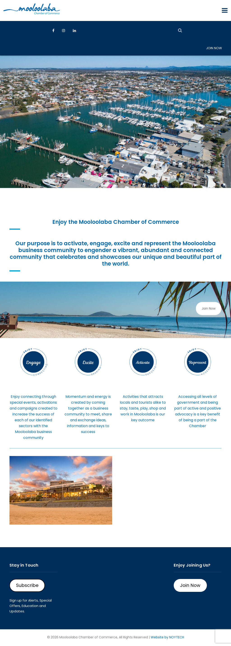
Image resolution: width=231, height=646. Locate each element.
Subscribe (27, 585)
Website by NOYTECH (167, 637)
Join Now (214, 48)
